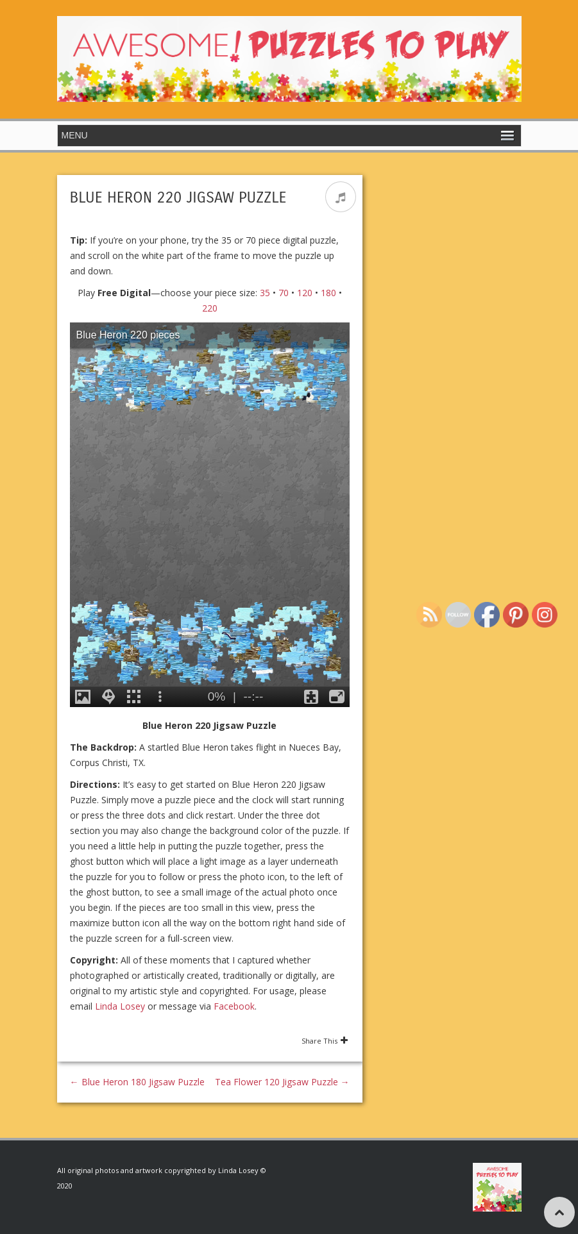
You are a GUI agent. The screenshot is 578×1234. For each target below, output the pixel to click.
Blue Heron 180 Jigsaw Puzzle (137, 1082)
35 (265, 293)
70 (283, 293)
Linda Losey (120, 1006)
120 (304, 293)
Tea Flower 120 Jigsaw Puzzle (282, 1082)
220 (209, 308)
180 (328, 293)
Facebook (234, 1006)
